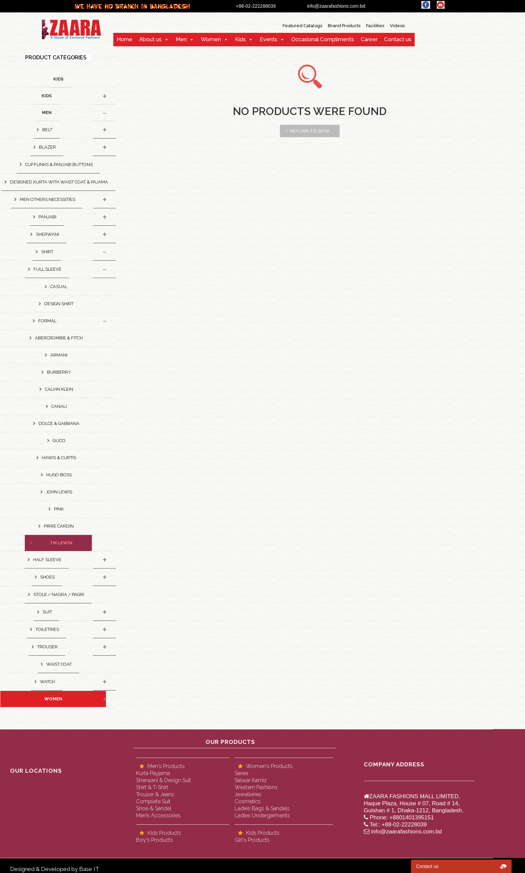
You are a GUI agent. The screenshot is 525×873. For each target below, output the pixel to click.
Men (181, 39)
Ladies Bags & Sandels (262, 808)
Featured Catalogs (302, 25)
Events (268, 39)
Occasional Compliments (322, 39)
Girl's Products (252, 840)
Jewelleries (248, 794)
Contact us (397, 39)
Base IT (89, 869)
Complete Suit (153, 801)
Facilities (375, 25)
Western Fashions (256, 787)
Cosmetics (248, 801)
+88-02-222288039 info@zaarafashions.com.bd (306, 6)
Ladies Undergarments (262, 815)
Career (369, 39)
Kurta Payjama (153, 773)
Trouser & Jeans (155, 794)
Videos (397, 25)
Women (211, 39)
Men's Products (166, 766)
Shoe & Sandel (153, 808)
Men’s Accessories (158, 815)
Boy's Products (154, 840)
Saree (241, 773)
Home (124, 39)
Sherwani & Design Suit (163, 780)
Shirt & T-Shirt (152, 787)
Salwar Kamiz (251, 780)
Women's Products (269, 766)
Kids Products (164, 833)
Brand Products (344, 25)
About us (150, 39)
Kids (240, 39)
